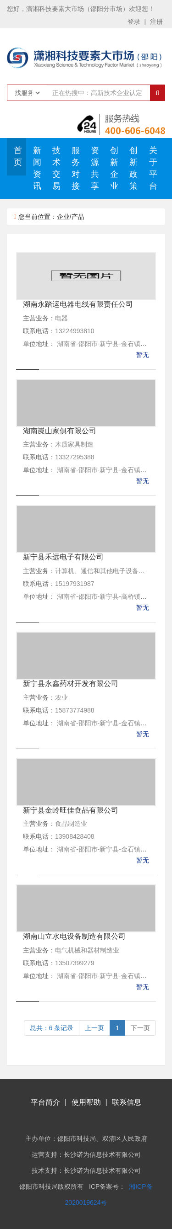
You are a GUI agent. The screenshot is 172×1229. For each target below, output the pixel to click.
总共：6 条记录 (52, 1028)
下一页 (140, 1028)
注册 (156, 21)
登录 (134, 21)
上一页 (94, 1028)
